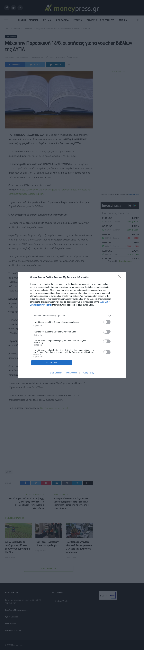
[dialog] (72, 325)
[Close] (120, 277)
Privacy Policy (88, 373)
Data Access (71, 373)
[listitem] (72, 315)
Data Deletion (56, 373)
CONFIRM (51, 363)
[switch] (107, 322)
